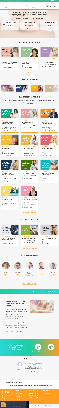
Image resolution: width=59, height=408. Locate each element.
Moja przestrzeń (33, 392)
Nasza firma (19, 393)
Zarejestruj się (51, 291)
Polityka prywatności (21, 395)
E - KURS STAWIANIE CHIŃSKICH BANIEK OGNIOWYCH (33, 364)
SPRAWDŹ (52, 1)
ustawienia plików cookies (16, 406)
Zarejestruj (55, 6)
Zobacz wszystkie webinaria (29, 248)
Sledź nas (5, 395)
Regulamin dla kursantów (35, 399)
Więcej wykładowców (29, 283)
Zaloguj (50, 6)
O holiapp (18, 392)
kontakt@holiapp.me (53, 3)
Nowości (8, 3)
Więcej (29, 72)
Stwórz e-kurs (45, 392)
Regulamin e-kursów (34, 397)
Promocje (3, 3)
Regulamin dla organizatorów (46, 394)
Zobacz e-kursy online (34, 395)
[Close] (58, 1)
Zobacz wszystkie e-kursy (29, 212)
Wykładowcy (19, 396)
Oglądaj (5, 398)
